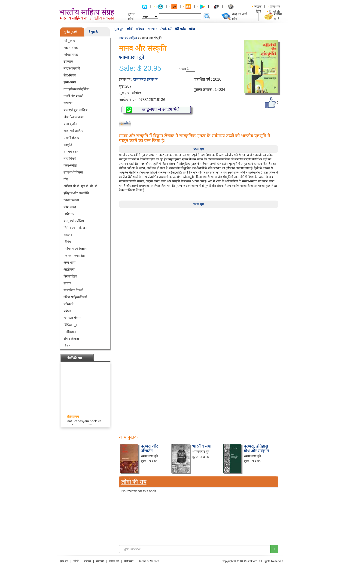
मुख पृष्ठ (118, 29)
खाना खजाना (71, 200)
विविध (67, 242)
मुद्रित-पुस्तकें (70, 32)
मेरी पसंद (180, 29)
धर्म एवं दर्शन (71, 151)
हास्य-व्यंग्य (70, 82)
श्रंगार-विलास (71, 339)
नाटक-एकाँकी (72, 68)
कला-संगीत (70, 165)
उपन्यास (68, 61)
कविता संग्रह (71, 54)
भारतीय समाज (203, 446)
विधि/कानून (70, 325)
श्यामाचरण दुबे (131, 57)
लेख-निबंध (70, 75)
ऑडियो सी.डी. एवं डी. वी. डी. (81, 186)
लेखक (258, 6)
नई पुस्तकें (69, 41)
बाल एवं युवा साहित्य (76, 110)
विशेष (67, 345)
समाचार (152, 29)
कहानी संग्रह (71, 47)
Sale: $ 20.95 (140, 68)
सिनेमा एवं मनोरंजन (75, 228)
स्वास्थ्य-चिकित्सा (73, 172)
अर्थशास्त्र (69, 214)
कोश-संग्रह (70, 207)
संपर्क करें (165, 29)
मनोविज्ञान (70, 332)
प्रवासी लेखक (71, 138)
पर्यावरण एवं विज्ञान (75, 248)
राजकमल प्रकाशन (145, 79)
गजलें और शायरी (74, 96)
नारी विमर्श (70, 158)
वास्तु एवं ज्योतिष (74, 221)
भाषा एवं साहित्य (73, 131)
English (274, 11)
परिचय (140, 29)
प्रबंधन (67, 311)
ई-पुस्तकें (93, 32)
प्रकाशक (275, 6)
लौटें (127, 123)
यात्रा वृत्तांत (70, 124)
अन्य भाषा (70, 262)
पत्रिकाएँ (68, 304)
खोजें (129, 29)
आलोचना (69, 269)
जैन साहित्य (70, 276)
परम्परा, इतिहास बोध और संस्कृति (256, 448)
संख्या (182, 68)
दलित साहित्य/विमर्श (75, 297)
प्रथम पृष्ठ (198, 149)
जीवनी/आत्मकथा (74, 117)
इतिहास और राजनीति (76, 193)
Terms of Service (149, 561)
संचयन (67, 283)
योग (66, 179)
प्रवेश (192, 29)
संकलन (68, 235)
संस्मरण (68, 103)
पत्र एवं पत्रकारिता (74, 255)
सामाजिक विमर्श (73, 290)
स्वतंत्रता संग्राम (72, 318)
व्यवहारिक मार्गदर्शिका (77, 89)
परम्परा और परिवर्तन (149, 448)
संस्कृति (68, 144)
